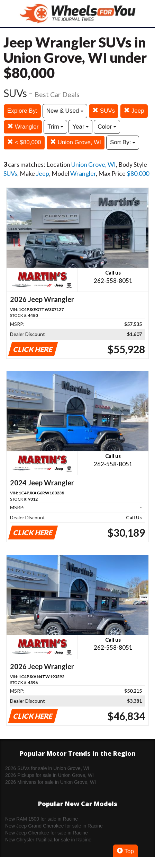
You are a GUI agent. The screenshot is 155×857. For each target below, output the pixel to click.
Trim (55, 126)
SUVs (103, 110)
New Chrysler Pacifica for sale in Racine (48, 839)
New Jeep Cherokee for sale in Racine (46, 833)
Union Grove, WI (75, 142)
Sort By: (122, 142)
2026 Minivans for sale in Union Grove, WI (50, 782)
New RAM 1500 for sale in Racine (41, 819)
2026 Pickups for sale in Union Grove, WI (49, 775)
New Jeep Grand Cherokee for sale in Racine (54, 826)
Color (107, 126)
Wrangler (22, 126)
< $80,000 (24, 142)
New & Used (64, 110)
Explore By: (22, 110)
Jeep (134, 110)
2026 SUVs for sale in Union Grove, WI (47, 768)
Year (80, 126)
